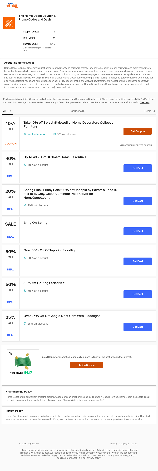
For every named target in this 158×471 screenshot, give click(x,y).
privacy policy (94, 458)
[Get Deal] (137, 168)
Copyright (124, 443)
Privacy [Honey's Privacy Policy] (113, 443)
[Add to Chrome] (86, 365)
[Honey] (11, 5)
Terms (134, 443)
